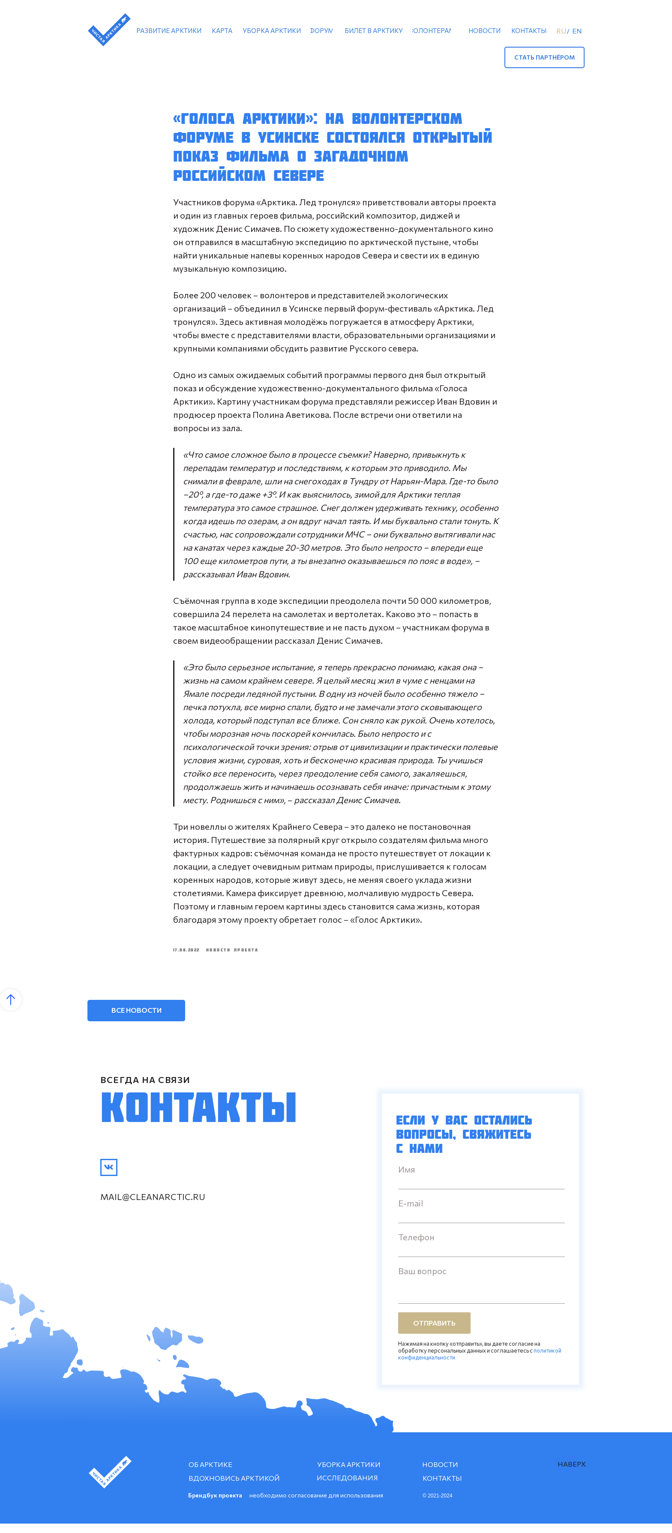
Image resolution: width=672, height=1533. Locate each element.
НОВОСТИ (440, 1474)
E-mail (410, 1212)
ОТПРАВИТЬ (434, 1333)
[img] (108, 1176)
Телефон (416, 1246)
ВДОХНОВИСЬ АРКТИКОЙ (234, 1487)
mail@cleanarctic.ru (152, 1206)
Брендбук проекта (215, 1504)
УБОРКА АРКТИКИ (349, 1474)
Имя (406, 1178)
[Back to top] (10, 1009)
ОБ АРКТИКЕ (210, 1474)
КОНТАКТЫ (442, 1487)
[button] (544, 57)
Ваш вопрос (422, 1280)
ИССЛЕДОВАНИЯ (347, 1487)
